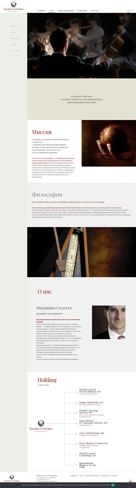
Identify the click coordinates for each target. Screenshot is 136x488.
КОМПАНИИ (82, 11)
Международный (66, 11)
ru (128, 11)
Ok (113, 485)
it (129, 11)
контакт (95, 11)
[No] (134, 485)
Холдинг (41, 11)
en (131, 11)
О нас (51, 11)
